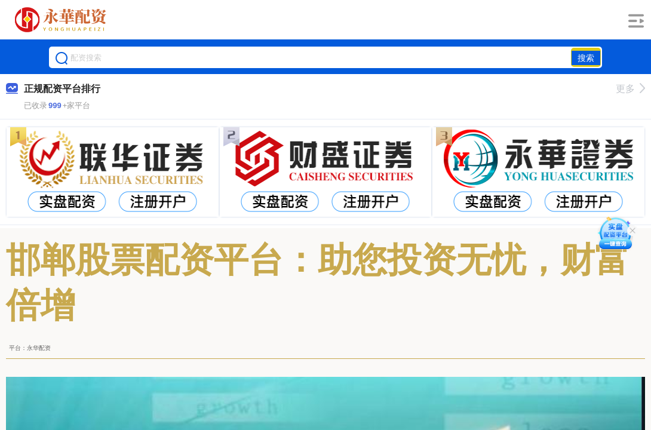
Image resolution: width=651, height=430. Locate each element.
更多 (630, 89)
